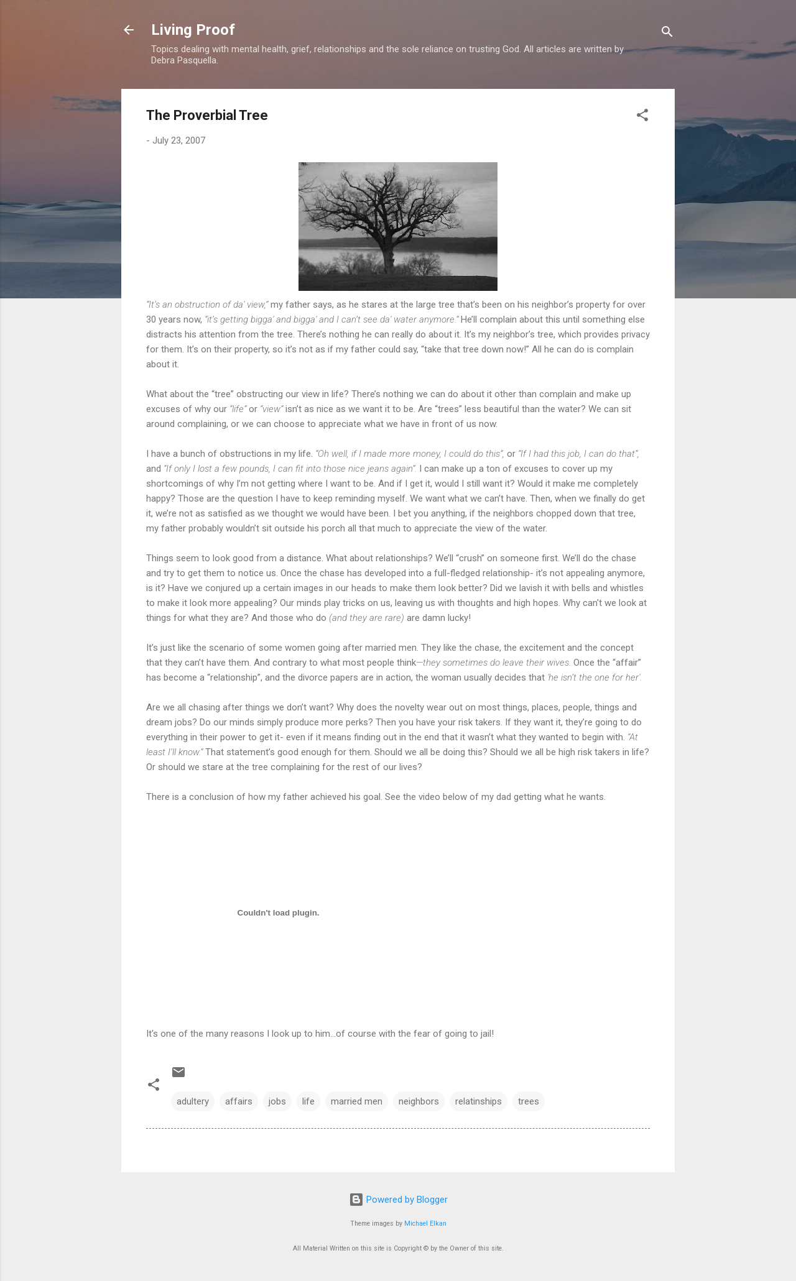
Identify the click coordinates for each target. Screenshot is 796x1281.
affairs (238, 1101)
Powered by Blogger (398, 1199)
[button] (642, 117)
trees (528, 1101)
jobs (277, 1101)
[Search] (667, 34)
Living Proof (193, 30)
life (308, 1101)
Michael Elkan (425, 1223)
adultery (193, 1101)
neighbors (419, 1101)
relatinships (478, 1101)
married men (356, 1101)
